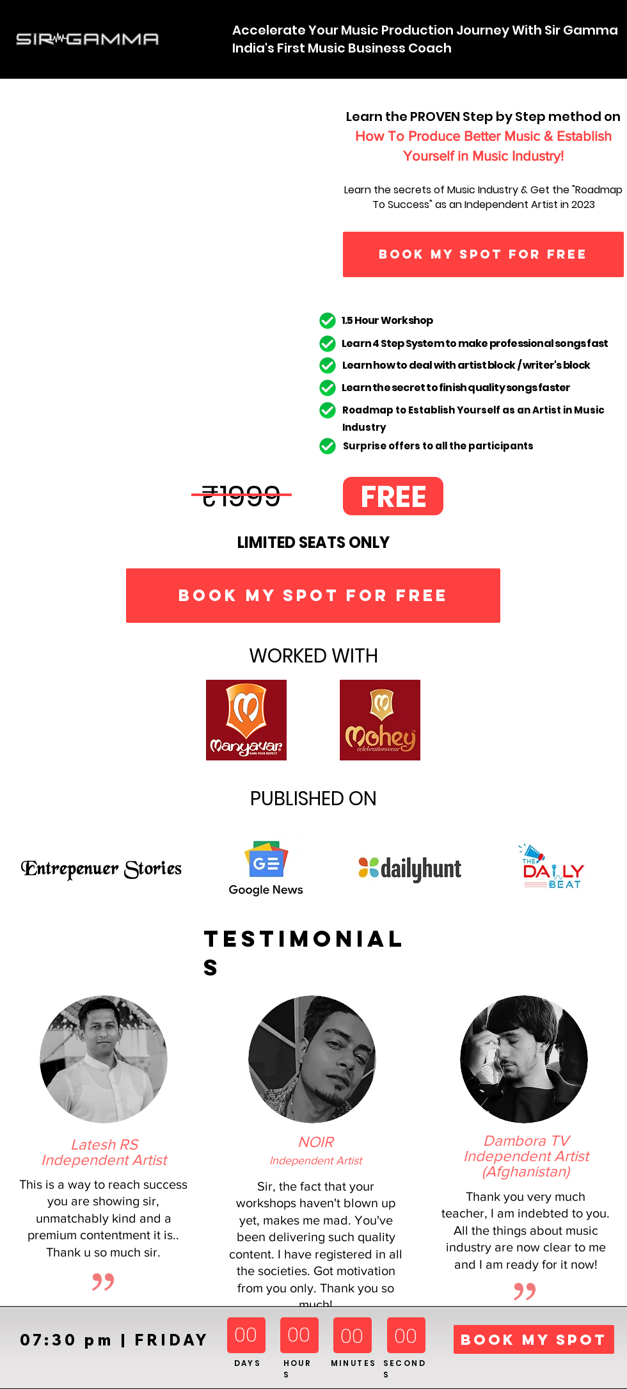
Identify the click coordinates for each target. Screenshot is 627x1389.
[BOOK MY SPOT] (534, 1339)
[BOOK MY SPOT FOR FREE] (483, 254)
